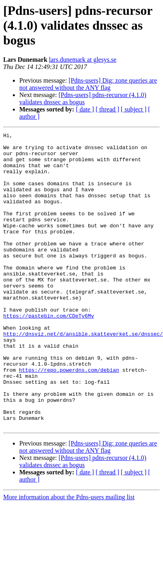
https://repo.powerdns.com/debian (69, 417)
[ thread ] (107, 109)
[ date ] (85, 109)
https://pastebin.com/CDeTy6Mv (48, 352)
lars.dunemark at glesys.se (82, 59)
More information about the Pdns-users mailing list (68, 556)
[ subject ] (134, 109)
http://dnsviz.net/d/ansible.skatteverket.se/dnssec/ (83, 374)
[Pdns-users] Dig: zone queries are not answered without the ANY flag (88, 84)
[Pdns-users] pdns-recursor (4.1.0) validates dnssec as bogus (82, 98)
